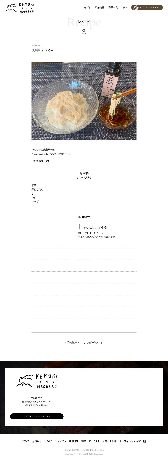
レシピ (47, 441)
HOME (25, 441)
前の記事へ (73, 342)
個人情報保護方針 (71, 450)
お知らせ (36, 441)
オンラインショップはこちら (36, 416)
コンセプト (85, 7)
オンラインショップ (129, 441)
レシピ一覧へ (91, 342)
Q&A (124, 7)
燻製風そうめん (43, 50)
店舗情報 (99, 7)
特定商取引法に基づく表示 (93, 450)
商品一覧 (113, 7)
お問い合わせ (109, 441)
